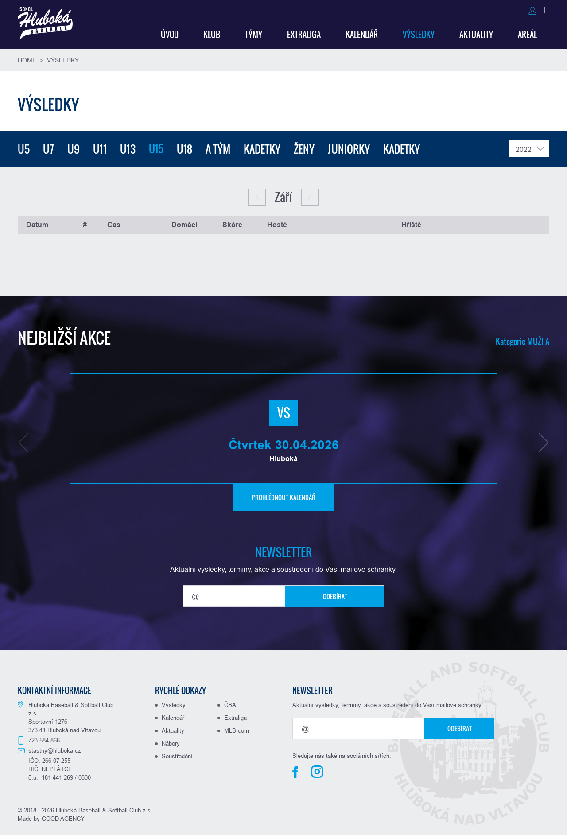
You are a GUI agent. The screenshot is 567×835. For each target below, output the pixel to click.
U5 (24, 147)
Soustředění (177, 754)
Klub (211, 33)
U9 (73, 147)
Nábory (171, 742)
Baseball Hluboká (47, 25)
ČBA (230, 703)
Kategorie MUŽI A (522, 340)
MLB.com (236, 729)
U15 (156, 147)
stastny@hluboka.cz (54, 749)
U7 (48, 147)
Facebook (295, 771)
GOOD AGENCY (63, 817)
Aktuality (476, 33)
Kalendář (362, 33)
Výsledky (419, 33)
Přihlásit (490, 9)
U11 (100, 147)
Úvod (170, 33)
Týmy (253, 33)
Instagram (317, 770)
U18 (185, 147)
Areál (527, 33)
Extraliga (304, 33)
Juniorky (350, 147)
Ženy (305, 147)
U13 (128, 147)
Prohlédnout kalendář (283, 496)
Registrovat (531, 9)
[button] (23, 441)
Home (27, 58)
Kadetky (263, 147)
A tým (218, 147)
